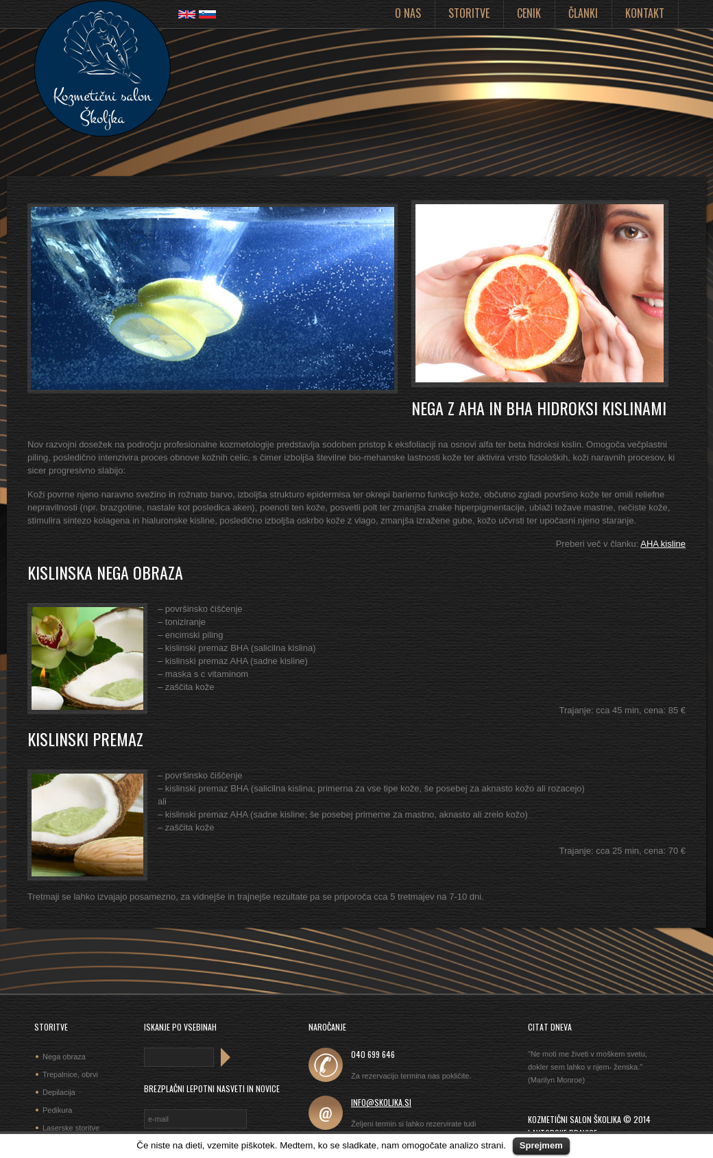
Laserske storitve (71, 1128)
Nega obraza (64, 1056)
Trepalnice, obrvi (70, 1074)
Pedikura (57, 1110)
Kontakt (644, 13)
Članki (583, 13)
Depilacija (59, 1092)
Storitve (469, 13)
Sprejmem (541, 1145)
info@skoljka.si (381, 1102)
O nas (408, 13)
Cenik (529, 13)
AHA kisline (663, 544)
